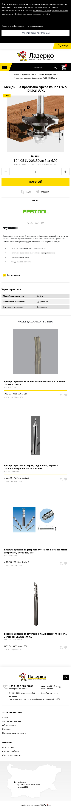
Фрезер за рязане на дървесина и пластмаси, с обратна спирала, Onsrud (34, 383)
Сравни (26, 192)
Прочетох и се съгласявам (36, 33)
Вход (63, 45)
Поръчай (35, 181)
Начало (16, 74)
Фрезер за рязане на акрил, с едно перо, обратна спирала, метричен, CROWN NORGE (31, 467)
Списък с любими (10, 751)
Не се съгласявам (35, 26)
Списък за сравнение (12, 755)
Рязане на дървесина (47, 74)
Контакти (6, 729)
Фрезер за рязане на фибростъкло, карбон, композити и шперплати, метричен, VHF (35, 551)
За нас (5, 717)
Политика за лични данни (14, 733)
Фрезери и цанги (29, 74)
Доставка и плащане (11, 721)
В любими (43, 192)
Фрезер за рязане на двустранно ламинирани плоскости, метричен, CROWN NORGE (35, 635)
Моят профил (8, 747)
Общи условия (9, 725)
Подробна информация (13, 26)
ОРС (58, 699)
